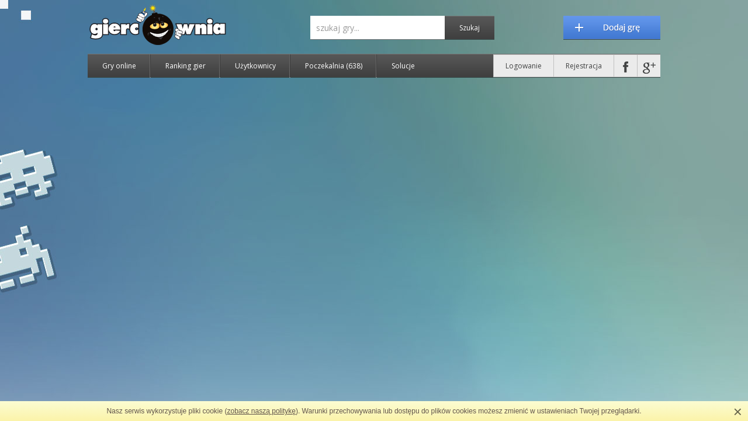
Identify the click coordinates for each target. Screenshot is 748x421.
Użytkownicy (255, 66)
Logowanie (523, 66)
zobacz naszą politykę (261, 411)
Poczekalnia (333, 66)
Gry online (119, 66)
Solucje (403, 66)
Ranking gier (185, 66)
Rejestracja (584, 66)
